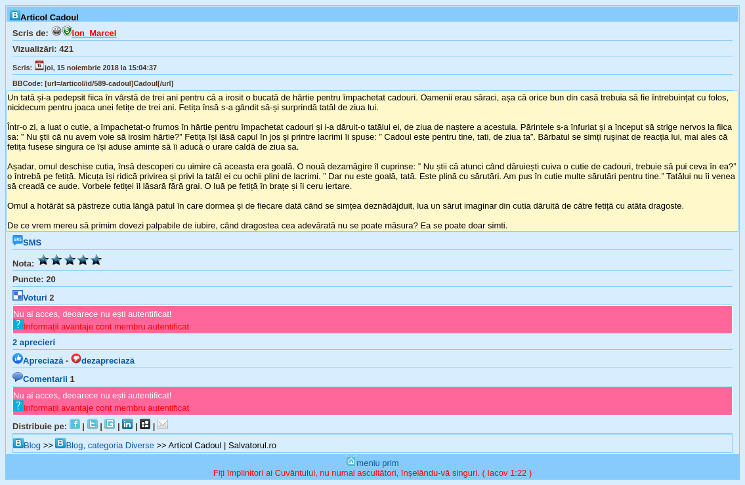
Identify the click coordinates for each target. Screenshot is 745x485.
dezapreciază (103, 361)
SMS (26, 242)
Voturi (29, 298)
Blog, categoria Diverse (104, 445)
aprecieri (33, 342)
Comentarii (40, 379)
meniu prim (372, 463)
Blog (27, 445)
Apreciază (37, 361)
